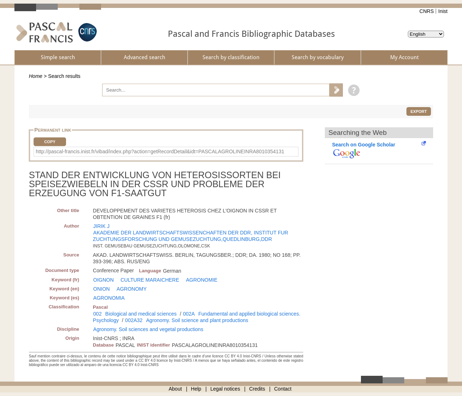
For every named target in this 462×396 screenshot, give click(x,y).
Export (418, 111)
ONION (101, 289)
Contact (283, 389)
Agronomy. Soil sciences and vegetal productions (148, 329)
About (175, 389)
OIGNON (103, 280)
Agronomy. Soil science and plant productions (197, 320)
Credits (257, 389)
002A (189, 314)
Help (196, 389)
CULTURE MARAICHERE (150, 280)
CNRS (426, 11)
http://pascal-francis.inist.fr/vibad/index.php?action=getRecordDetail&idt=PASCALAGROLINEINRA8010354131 (160, 151)
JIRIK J (101, 226)
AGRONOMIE (201, 280)
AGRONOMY (132, 289)
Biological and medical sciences (141, 314)
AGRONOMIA (109, 298)
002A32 (134, 320)
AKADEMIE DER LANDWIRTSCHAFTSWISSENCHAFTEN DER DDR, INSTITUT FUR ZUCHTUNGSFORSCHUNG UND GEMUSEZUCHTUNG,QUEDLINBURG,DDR (190, 236)
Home (35, 76)
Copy (49, 142)
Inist (443, 11)
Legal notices (225, 389)
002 (97, 314)
